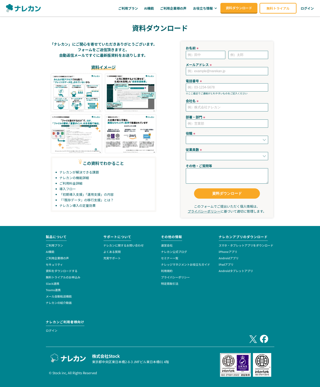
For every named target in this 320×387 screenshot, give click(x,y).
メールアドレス (199, 64)
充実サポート (112, 258)
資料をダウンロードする (62, 271)
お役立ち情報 (203, 8)
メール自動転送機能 (59, 296)
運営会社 (167, 245)
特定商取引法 (169, 284)
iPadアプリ (226, 264)
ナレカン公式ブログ (174, 252)
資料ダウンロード (227, 193)
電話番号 (194, 80)
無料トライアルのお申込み (63, 277)
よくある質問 (112, 252)
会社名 (192, 100)
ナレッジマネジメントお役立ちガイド (185, 264)
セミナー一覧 (169, 258)
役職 (191, 133)
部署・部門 (196, 117)
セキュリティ (54, 264)
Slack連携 (52, 284)
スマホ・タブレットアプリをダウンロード (246, 245)
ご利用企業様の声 (57, 258)
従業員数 (194, 149)
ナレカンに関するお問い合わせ (124, 245)
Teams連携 (53, 290)
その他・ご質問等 (199, 165)
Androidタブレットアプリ (236, 271)
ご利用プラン (54, 245)
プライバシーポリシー (204, 211)
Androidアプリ (229, 258)
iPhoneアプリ (228, 252)
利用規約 (167, 271)
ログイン (51, 330)
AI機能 (50, 252)
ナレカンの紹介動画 (59, 303)
